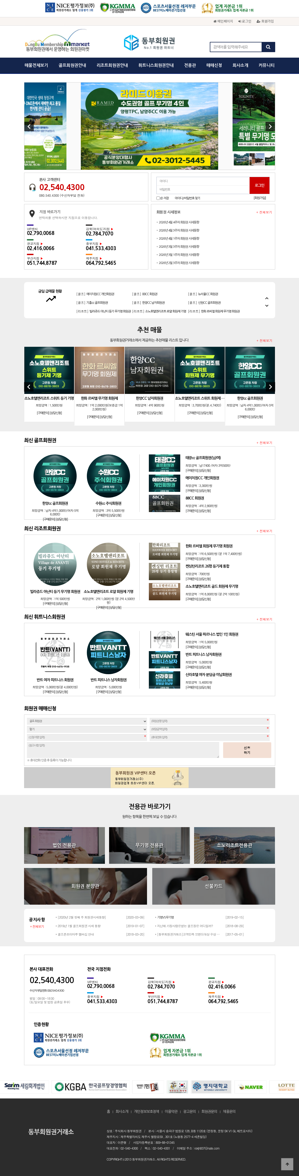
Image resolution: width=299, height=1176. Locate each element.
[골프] (92, 291)
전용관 (190, 65)
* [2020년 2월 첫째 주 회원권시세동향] (80, 917)
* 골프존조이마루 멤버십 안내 (74, 934)
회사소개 (240, 65)
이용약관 (171, 1111)
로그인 (244, 21)
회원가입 (265, 21)
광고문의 (189, 1111)
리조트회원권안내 (112, 65)
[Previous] (29, 126)
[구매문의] (43, 413)
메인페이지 (223, 21)
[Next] (270, 126)
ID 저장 (164, 198)
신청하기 (247, 750)
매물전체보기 (36, 65)
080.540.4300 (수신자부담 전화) (61, 195)
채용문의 (229, 1111)
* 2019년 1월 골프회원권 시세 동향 (77, 926)
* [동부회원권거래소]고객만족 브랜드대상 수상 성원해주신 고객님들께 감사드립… (189, 934)
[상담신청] (55, 413)
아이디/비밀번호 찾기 (187, 198)
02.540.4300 (61, 187)
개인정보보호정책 (146, 1111)
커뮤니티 (266, 65)
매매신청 (214, 65)
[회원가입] (259, 198)
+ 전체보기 (264, 212)
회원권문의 (209, 1111)
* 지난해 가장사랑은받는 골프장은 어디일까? (184, 926)
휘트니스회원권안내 (156, 65)
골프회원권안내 (72, 65)
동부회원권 (149, 43)
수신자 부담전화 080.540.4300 (47, 990)
